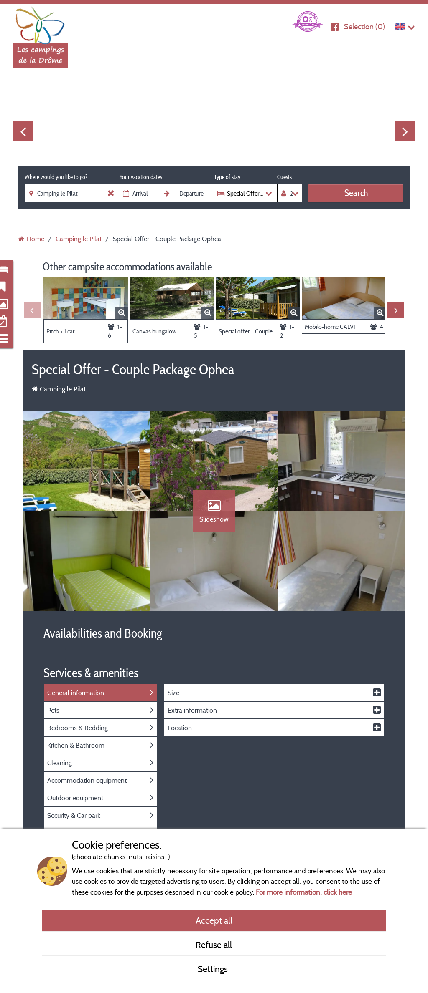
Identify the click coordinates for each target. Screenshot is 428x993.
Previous (23, 131)
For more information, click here (304, 891)
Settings (214, 968)
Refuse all (214, 944)
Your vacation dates (141, 177)
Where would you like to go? (56, 177)
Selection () (364, 26)
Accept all (214, 920)
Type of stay (227, 177)
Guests (284, 177)
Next (405, 131)
